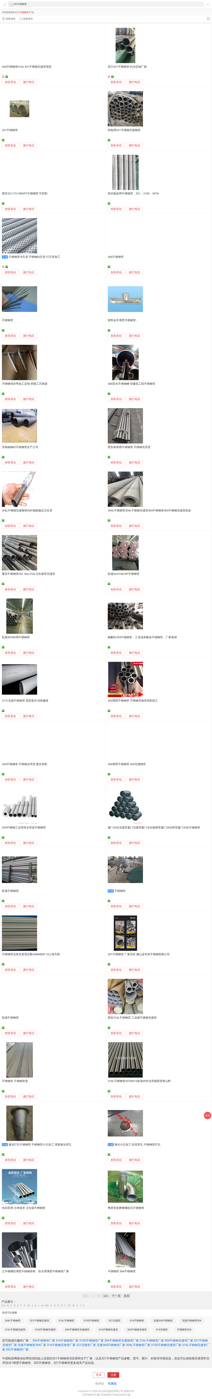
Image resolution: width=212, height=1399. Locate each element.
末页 (127, 1296)
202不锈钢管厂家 (17, 1349)
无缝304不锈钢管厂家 (111, 1345)
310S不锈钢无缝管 (45, 1329)
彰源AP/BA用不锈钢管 (16, 637)
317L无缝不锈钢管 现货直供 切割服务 (25, 700)
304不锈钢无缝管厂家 (179, 1340)
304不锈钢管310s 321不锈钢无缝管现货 (27, 66)
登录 (98, 1375)
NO (47, 1305)
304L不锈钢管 (12, 1320)
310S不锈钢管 (91, 1320)
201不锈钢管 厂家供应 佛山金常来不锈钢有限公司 (139, 954)
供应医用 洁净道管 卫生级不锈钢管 (23, 1208)
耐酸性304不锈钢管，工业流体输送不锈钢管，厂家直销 (142, 637)
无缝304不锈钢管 (163, 1320)
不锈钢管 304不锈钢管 (121, 1271)
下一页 (116, 1296)
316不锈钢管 (137, 1320)
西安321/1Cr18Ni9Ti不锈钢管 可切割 (24, 193)
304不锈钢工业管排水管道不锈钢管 (24, 827)
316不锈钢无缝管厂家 (61, 1345)
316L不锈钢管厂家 (152, 1340)
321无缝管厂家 (86, 1345)
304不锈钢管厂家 (43, 1340)
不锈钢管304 (184, 1329)
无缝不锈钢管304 (191, 1320)
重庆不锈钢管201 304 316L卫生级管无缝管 (28, 574)
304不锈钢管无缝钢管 (77, 1329)
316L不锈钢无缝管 (15, 1329)
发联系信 (10, 82)
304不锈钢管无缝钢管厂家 (121, 1340)
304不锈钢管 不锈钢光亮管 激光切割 (24, 764)
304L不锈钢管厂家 (138, 1345)
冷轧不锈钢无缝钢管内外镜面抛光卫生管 (27, 510)
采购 (207, 1115)
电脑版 (112, 1383)
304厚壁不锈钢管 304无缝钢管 (127, 764)
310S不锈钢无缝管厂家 (166, 1345)
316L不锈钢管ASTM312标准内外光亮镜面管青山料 (139, 1081)
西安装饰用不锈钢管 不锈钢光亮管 (129, 447)
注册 (113, 1375)
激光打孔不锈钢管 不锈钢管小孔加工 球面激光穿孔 (40, 1144)
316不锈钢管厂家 (67, 1340)
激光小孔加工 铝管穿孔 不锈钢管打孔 (137, 1144)
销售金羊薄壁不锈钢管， (123, 320)
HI (28, 1305)
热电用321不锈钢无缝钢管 (124, 130)
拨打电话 (28, 82)
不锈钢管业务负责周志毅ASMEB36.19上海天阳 (31, 954)
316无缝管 (162, 1329)
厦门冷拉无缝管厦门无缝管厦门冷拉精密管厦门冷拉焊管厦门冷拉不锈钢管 (154, 827)
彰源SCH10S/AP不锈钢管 (123, 574)
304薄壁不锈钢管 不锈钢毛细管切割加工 (133, 700)
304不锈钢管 (116, 257)
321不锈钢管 (10, 130)
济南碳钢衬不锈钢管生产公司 (20, 447)
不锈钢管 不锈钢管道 (15, 1081)
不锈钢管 (7, 320)
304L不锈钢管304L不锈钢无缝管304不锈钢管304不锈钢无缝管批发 (149, 510)
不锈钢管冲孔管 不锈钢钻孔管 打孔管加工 (34, 257)
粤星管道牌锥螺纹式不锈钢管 (126, 1208)
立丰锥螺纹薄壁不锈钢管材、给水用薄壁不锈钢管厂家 (35, 1271)
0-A (3, 1305)
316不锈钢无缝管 (108, 1329)
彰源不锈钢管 (10, 891)
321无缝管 (114, 1320)
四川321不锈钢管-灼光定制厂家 (127, 66)
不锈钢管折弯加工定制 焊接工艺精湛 (24, 383)
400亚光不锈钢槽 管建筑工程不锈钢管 (131, 383)
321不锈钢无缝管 (39, 1320)
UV (69, 1305)
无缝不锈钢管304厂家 (32, 1345)
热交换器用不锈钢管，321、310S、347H (133, 193)
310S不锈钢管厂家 (91, 1340)
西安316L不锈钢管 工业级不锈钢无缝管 (132, 1017)
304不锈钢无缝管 (136, 1329)
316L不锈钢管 (66, 1320)
